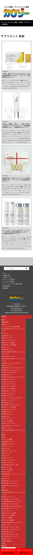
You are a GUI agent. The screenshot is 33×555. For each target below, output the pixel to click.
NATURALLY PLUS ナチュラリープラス (12, 377)
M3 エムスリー (5, 333)
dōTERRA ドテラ (6, 374)
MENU (3, 316)
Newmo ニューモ (6, 458)
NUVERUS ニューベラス (8, 384)
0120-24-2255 (8, 553)
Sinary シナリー (6, 365)
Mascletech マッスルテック (10, 485)
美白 (6, 142)
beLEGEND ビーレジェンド (9, 481)
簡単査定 (15, 140)
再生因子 (22, 192)
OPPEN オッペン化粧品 (8, 515)
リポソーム (17, 84)
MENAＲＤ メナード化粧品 (9, 513)
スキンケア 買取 (8, 244)
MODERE (4, 241)
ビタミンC (5, 84)
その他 (3, 437)
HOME (3, 319)
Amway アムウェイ (6, 338)
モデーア (7, 239)
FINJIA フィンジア (6, 453)
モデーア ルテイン (19, 246)
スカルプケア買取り (20, 130)
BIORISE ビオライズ (7, 395)
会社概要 (5, 288)
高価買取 (14, 88)
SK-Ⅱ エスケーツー (6, 511)
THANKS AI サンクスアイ (8, 356)
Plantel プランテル (7, 462)
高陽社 (3, 434)
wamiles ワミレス (6, 538)
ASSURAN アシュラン (7, 335)
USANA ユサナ (5, 416)
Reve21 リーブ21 (6, 467)
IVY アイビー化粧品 (6, 421)
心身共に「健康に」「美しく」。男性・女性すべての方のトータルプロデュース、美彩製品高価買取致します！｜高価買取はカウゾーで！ (16, 125)
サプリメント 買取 (25, 82)
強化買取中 (18, 80)
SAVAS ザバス (5, 478)
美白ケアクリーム (12, 142)
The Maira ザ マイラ (7, 349)
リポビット (23, 84)
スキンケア (24, 190)
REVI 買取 (14, 188)
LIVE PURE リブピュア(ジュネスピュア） (13, 367)
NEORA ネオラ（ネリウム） (9, 386)
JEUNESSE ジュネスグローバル (10, 370)
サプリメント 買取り (8, 279)
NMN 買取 (5, 188)
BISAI (21, 132)
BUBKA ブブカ (5, 448)
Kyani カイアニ (5, 347)
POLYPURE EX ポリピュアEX (9, 465)
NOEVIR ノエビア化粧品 (8, 388)
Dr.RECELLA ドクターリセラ (9, 504)
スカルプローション (17, 136)
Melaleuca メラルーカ (8, 409)
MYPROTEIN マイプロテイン (9, 483)
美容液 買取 (21, 140)
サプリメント (16, 82)
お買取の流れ (6, 275)
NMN (29, 186)
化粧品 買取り (6, 286)
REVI (9, 188)
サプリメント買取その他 (10, 184)
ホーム (4, 273)
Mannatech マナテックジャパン (11, 405)
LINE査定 (25, 80)
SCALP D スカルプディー (8, 460)
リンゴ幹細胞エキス (13, 86)
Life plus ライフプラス (8, 423)
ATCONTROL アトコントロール (10, 499)
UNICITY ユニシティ (7, 418)
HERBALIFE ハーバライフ (8, 391)
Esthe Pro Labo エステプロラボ (11, 506)
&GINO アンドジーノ (7, 446)
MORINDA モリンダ (6, 414)
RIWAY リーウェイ (6, 428)
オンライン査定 (12, 134)
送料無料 (9, 88)
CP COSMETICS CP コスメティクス (11, 501)
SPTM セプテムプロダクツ (8, 372)
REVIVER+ (20, 188)
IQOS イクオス (5, 455)
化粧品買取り (8, 132)
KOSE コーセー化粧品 (7, 520)
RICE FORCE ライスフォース (9, 536)
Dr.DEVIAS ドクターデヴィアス (10, 529)
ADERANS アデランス (7, 444)
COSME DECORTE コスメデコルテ (11, 522)
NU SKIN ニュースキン (7, 381)
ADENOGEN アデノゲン (8, 441)
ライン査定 (11, 84)
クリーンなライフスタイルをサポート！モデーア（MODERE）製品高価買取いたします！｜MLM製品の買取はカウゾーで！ (16, 231)
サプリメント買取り (9, 80)
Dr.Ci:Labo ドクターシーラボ (10, 527)
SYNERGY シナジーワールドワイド (11, 363)
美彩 (26, 140)
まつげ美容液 (20, 138)
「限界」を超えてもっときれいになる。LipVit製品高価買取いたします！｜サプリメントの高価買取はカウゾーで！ (16, 75)
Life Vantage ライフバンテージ (10, 425)
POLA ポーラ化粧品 (6, 517)
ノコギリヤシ (26, 136)
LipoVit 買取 (9, 82)
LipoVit (4, 82)
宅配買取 (20, 86)
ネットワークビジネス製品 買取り (12, 284)
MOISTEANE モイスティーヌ (9, 534)
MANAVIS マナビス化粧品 (8, 407)
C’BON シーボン (5, 524)
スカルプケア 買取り (8, 281)
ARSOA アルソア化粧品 (8, 342)
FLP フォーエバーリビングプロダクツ (12, 398)
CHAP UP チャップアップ (8, 451)
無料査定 (26, 86)
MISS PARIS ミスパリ (7, 531)
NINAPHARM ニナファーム (9, 379)
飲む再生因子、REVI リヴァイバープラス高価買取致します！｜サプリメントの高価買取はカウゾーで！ (16, 179)
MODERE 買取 (12, 241)
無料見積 (4, 194)
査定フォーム (25, 552)
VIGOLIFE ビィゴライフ (8, 393)
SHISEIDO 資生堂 (6, 541)
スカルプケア (8, 136)
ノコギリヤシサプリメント (9, 138)
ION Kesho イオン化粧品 (8, 345)
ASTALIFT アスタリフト (8, 497)
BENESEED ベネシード (8, 402)
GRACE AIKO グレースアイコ (9, 508)
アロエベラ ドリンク (21, 241)
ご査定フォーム (7, 277)
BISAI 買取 (27, 132)
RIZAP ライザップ (6, 472)
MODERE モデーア (6, 411)
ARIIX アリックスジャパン (8, 340)
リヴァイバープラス (14, 192)
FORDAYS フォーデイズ (8, 400)
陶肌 (18, 194)
